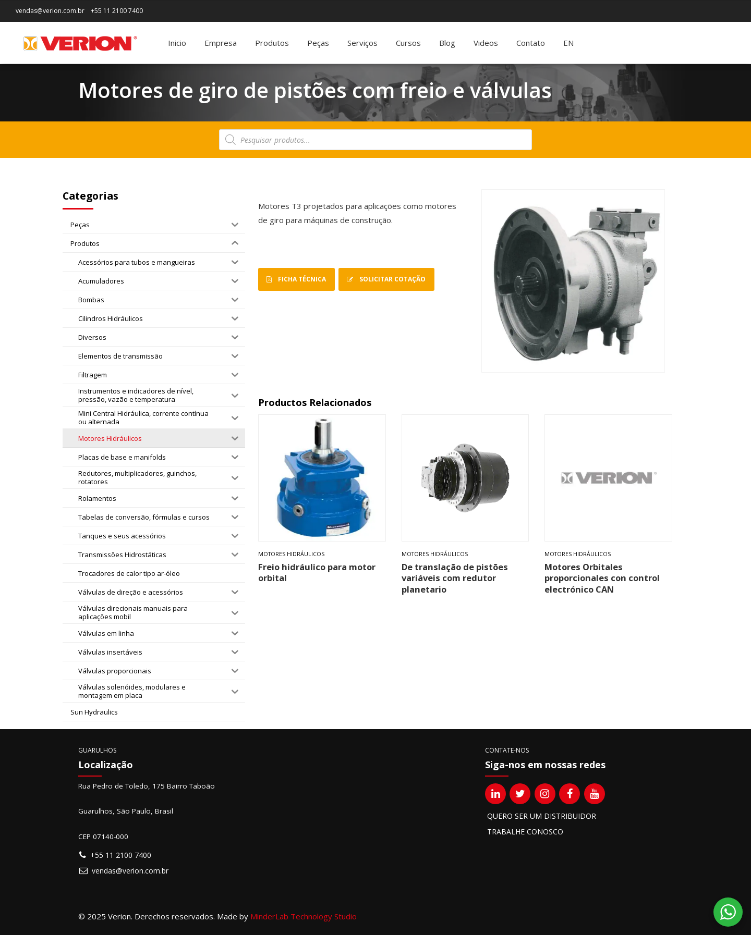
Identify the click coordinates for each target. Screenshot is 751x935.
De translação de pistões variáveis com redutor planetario (455, 578)
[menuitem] (568, 43)
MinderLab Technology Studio (303, 916)
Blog (447, 43)
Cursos (408, 43)
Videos (486, 43)
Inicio (177, 43)
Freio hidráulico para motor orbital (317, 572)
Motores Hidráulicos (291, 554)
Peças (318, 43)
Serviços (362, 43)
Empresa (220, 43)
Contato (530, 43)
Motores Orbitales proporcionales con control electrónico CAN (602, 578)
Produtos (272, 43)
